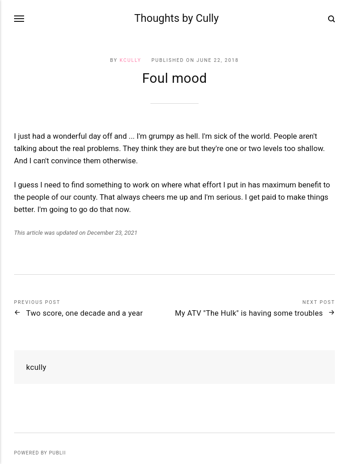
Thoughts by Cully (177, 18)
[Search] (331, 18)
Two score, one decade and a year (84, 313)
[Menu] (19, 19)
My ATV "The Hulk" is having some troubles (249, 313)
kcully (130, 60)
